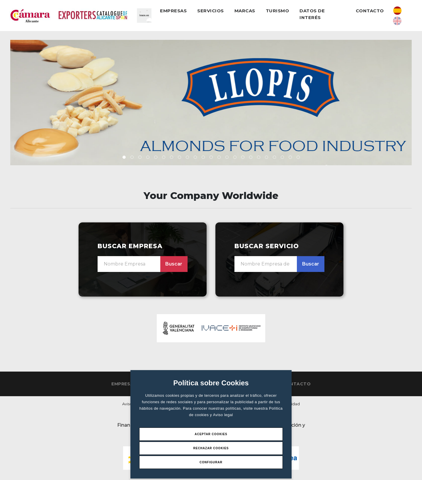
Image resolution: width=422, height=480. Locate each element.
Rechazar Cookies (211, 448)
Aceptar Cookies (211, 434)
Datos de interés (312, 14)
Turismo (277, 10)
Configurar (211, 462)
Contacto (370, 10)
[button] (124, 157)
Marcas (244, 10)
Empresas (173, 10)
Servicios (210, 10)
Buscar (173, 264)
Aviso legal (223, 415)
